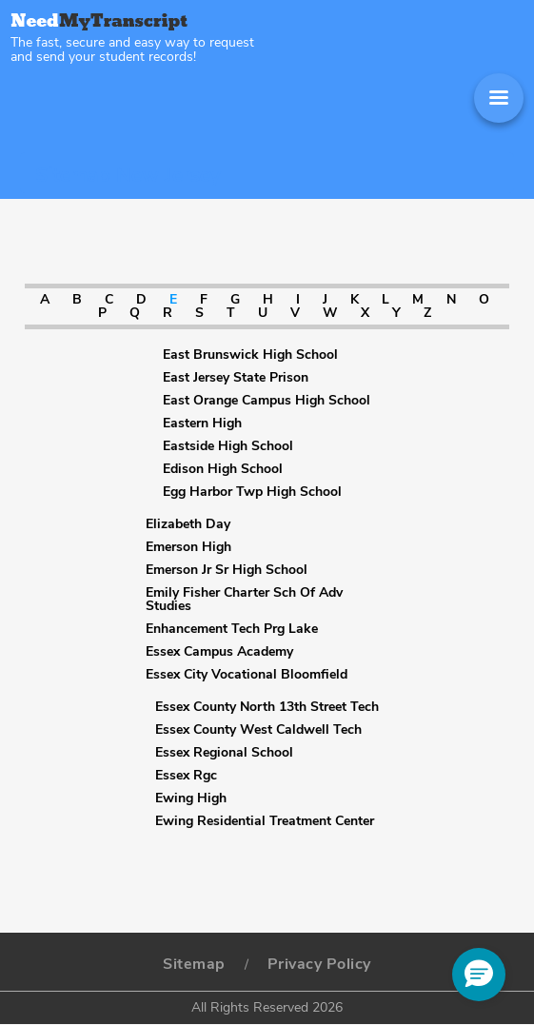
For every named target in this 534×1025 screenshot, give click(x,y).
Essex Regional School (224, 752)
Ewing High (191, 798)
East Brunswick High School (250, 355)
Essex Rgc (186, 775)
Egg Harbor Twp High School (252, 492)
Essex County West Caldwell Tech (258, 730)
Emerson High (188, 547)
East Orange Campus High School (266, 400)
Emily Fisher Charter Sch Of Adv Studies (244, 599)
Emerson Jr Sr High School (226, 570)
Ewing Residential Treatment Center (264, 821)
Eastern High (202, 423)
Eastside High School (228, 446)
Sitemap (194, 964)
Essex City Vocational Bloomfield (246, 674)
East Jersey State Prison (235, 377)
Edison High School (223, 469)
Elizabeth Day (188, 524)
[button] (478, 974)
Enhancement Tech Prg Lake (232, 629)
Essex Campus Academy (219, 652)
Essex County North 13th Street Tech (267, 707)
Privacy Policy (319, 964)
